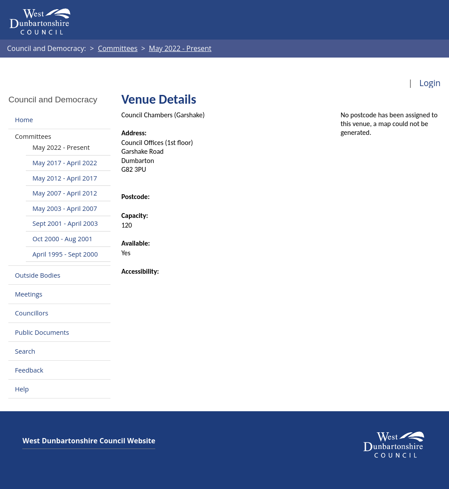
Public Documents (42, 332)
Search (25, 351)
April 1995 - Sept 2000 (65, 254)
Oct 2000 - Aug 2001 (62, 238)
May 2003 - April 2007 (64, 208)
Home (24, 119)
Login (430, 83)
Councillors (31, 313)
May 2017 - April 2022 (64, 162)
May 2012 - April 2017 (64, 178)
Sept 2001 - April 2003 (65, 223)
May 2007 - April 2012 (64, 192)
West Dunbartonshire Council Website (88, 441)
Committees (33, 136)
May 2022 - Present (61, 147)
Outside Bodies (38, 275)
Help (22, 388)
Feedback (29, 370)
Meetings (29, 294)
